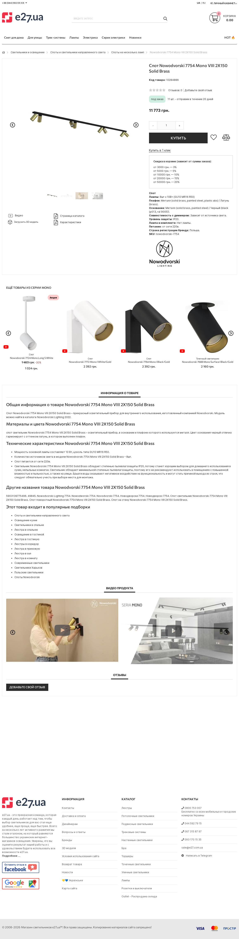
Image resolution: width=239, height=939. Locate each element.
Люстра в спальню (26, 529)
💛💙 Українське (72, 880)
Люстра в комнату (26, 558)
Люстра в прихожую (27, 548)
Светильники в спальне (29, 525)
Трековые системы (134, 832)
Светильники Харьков (28, 567)
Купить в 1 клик (159, 150)
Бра (124, 848)
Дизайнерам (70, 824)
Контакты (68, 807)
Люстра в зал (22, 553)
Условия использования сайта (80, 856)
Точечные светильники (136, 864)
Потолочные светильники (138, 816)
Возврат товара (72, 864)
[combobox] (119, 18)
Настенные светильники (137, 840)
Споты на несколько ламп (127, 52)
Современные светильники (31, 562)
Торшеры (127, 856)
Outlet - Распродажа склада (139, 896)
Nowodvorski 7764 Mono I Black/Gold (149, 360)
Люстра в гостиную (26, 539)
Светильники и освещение (28, 52)
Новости (67, 872)
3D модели (69, 848)
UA (198, 2)
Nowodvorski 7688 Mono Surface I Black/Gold (207, 360)
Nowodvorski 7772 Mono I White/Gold (90, 360)
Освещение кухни (25, 520)
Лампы (126, 880)
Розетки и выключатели (137, 888)
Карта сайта (69, 888)
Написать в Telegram (196, 855)
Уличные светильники (135, 872)
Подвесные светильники (137, 824)
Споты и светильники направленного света (77, 52)
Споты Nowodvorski (27, 577)
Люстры (127, 807)
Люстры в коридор (26, 543)
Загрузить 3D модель (23, 222)
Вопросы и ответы (73, 832)
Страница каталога (69, 216)
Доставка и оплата (74, 816)
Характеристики (67, 222)
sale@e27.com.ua (192, 847)
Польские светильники (28, 572)
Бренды (67, 840)
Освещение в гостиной (29, 534)
